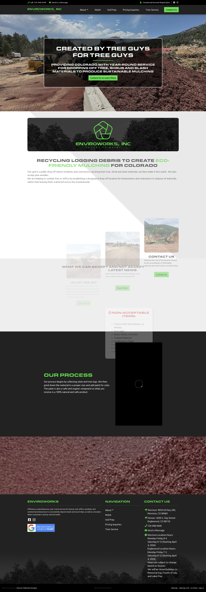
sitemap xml (184, 588)
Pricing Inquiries (131, 9)
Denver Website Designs (27, 588)
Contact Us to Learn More (103, 78)
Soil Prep (111, 9)
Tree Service (152, 9)
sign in (201, 588)
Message (58, 2)
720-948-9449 (152, 525)
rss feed (193, 588)
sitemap (174, 588)
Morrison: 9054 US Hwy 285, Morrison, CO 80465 (160, 511)
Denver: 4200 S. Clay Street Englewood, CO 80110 (159, 519)
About (83, 9)
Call (36, 2)
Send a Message (154, 530)
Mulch (98, 9)
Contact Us (171, 9)
